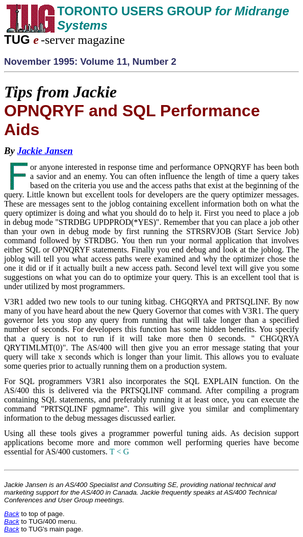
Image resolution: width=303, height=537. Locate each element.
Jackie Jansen (44, 150)
